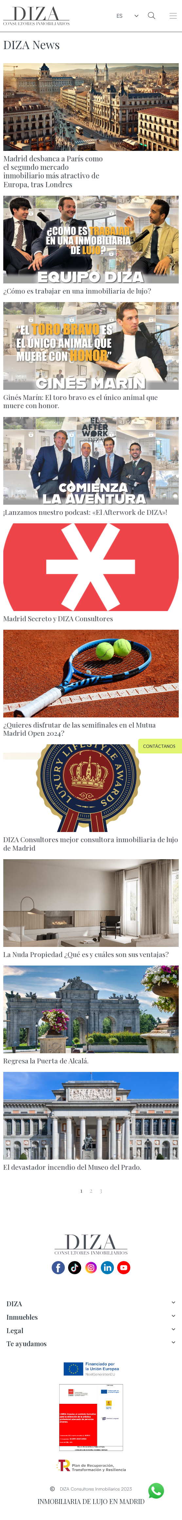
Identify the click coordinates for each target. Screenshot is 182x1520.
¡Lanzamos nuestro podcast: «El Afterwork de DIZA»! (85, 511)
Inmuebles (22, 1316)
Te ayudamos (26, 1343)
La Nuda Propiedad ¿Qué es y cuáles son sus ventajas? (86, 954)
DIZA (14, 1303)
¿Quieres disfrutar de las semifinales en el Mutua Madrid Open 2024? (79, 728)
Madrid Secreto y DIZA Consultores (58, 618)
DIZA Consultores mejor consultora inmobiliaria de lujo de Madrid (90, 843)
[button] (173, 16)
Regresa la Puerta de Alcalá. (46, 1060)
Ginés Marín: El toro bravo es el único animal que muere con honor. (80, 401)
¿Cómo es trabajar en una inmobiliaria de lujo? (77, 290)
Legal (15, 1330)
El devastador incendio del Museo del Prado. (72, 1166)
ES (120, 15)
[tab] (91, 1303)
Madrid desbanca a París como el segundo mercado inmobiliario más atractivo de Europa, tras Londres (53, 171)
